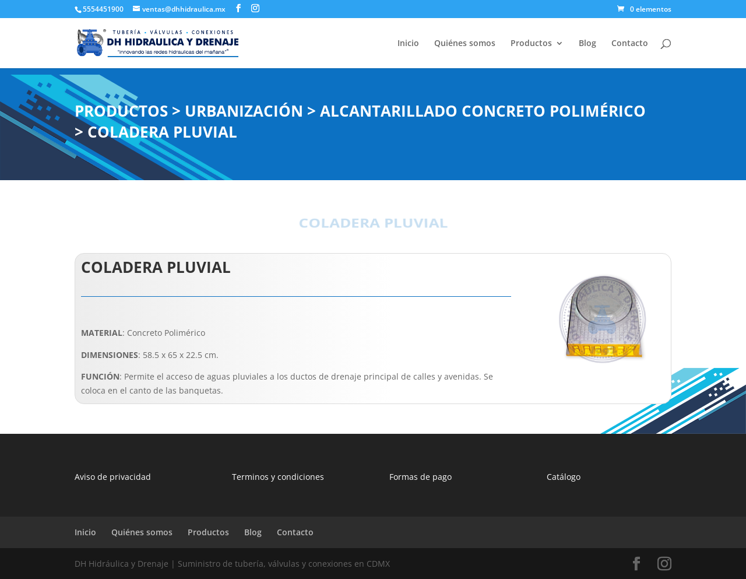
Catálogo (563, 476)
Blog (587, 43)
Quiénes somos (464, 43)
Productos (531, 43)
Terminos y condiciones (278, 476)
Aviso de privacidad (113, 476)
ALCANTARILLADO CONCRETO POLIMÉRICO (483, 110)
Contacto (629, 43)
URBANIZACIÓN (244, 110)
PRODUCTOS (121, 110)
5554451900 (103, 9)
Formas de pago (420, 476)
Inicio (408, 43)
